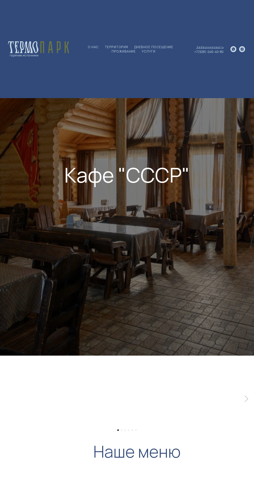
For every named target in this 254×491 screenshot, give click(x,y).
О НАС (93, 47)
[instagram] (242, 49)
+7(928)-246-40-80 (208, 52)
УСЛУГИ (148, 51)
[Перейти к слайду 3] (125, 430)
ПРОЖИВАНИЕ (124, 51)
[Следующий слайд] (246, 399)
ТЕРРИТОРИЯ (116, 47)
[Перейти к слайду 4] (129, 430)
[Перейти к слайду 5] (132, 430)
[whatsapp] (233, 49)
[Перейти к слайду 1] (118, 430)
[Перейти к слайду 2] (121, 430)
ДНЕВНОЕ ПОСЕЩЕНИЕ (153, 47)
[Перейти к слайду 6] (136, 430)
